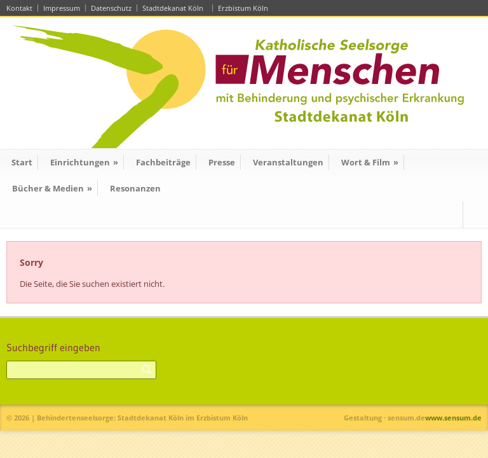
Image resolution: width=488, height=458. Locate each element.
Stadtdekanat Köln (174, 7)
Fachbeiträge (163, 162)
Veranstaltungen (288, 162)
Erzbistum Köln (245, 7)
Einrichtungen (84, 162)
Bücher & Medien (52, 188)
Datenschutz (111, 7)
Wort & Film (369, 162)
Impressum (61, 7)
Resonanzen (135, 188)
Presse (221, 162)
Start (21, 162)
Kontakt (19, 7)
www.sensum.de (453, 417)
